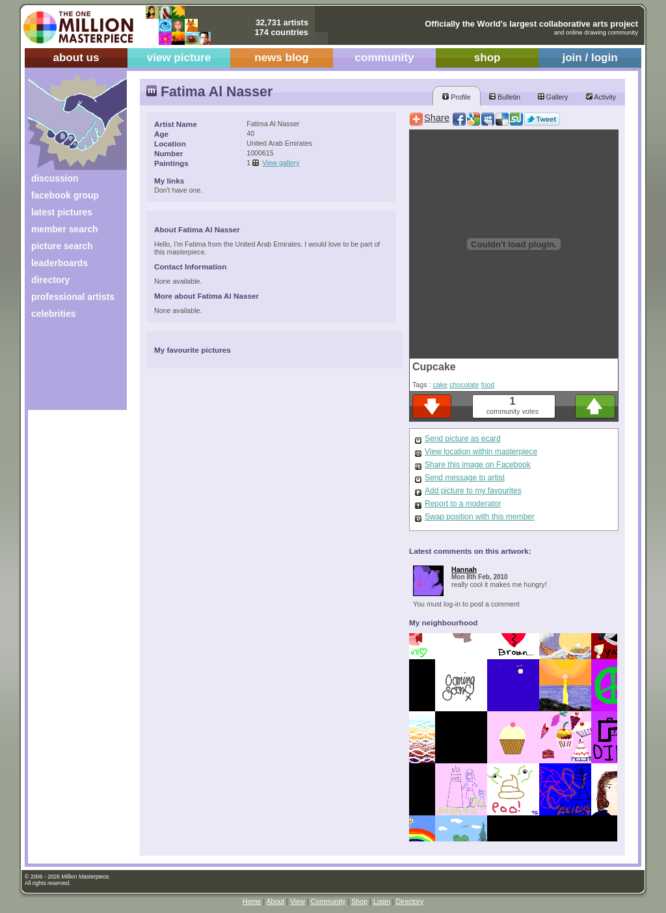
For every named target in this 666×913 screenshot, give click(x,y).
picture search (62, 246)
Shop (359, 901)
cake (440, 384)
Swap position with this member (480, 516)
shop (487, 57)
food (487, 384)
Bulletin (504, 97)
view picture (179, 57)
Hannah (464, 569)
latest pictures (61, 212)
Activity (601, 97)
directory (50, 280)
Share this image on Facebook (478, 464)
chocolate (464, 384)
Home (252, 901)
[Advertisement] (68, 369)
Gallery (553, 97)
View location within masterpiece (481, 451)
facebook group (65, 195)
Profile (456, 97)
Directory (410, 901)
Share (436, 118)
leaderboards (59, 263)
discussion (54, 178)
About (275, 901)
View (297, 901)
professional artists (72, 297)
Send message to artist (465, 477)
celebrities (53, 313)
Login (381, 901)
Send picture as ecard (463, 438)
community (384, 57)
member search (64, 229)
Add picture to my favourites (473, 490)
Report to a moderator (463, 503)
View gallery (280, 163)
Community (328, 901)
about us (76, 57)
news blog (281, 57)
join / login (589, 57)
